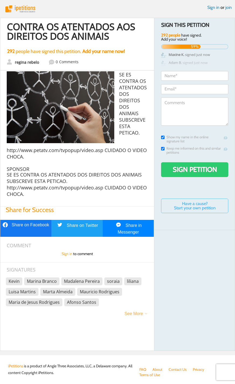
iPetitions (117, 8)
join (228, 7)
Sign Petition (195, 169)
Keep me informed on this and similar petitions (191, 150)
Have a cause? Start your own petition (195, 205)
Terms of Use (149, 374)
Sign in (213, 7)
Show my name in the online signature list (185, 139)
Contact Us (178, 369)
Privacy (198, 369)
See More (133, 313)
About (157, 369)
